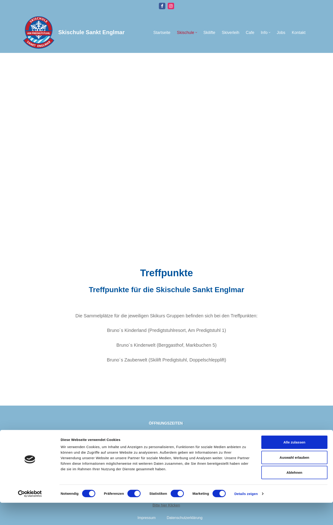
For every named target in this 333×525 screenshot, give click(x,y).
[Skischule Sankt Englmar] (73, 32)
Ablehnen (294, 495)
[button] (196, 32)
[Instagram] (171, 6)
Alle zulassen (294, 464)
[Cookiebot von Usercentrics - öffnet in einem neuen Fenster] (30, 516)
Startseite (161, 32)
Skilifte (209, 32)
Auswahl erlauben (294, 480)
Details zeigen (246, 516)
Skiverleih (230, 32)
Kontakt (298, 32)
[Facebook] (162, 6)
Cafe (250, 32)
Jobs (281, 32)
